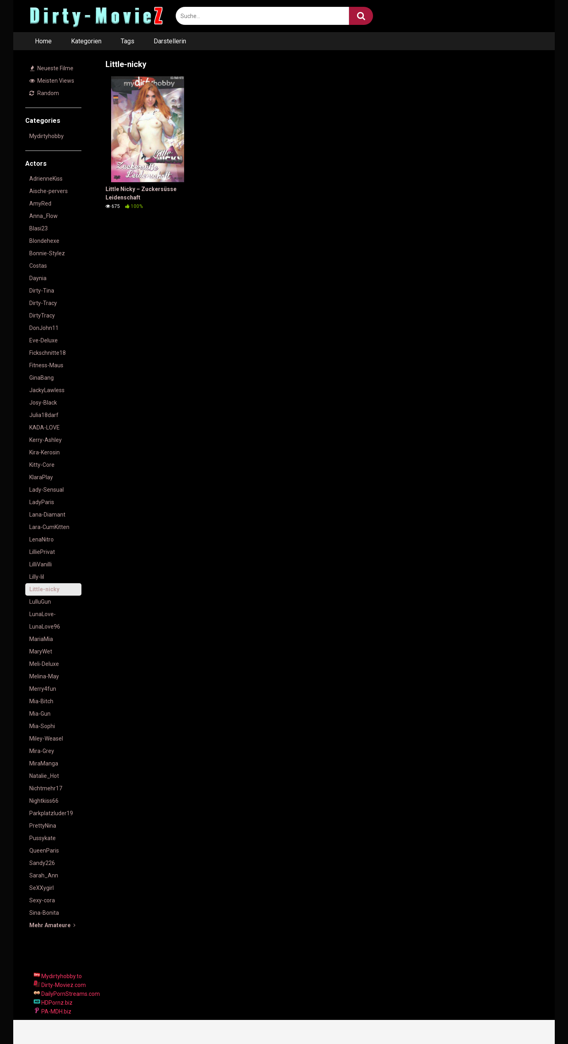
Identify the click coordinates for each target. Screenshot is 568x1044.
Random (44, 93)
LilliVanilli (40, 564)
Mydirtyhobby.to (58, 976)
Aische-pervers (48, 191)
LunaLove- (42, 614)
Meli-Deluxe (44, 664)
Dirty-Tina (41, 290)
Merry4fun (42, 689)
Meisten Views (51, 80)
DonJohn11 (44, 328)
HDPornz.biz (53, 1002)
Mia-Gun (40, 713)
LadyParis (41, 502)
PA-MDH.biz (52, 1011)
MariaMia (41, 639)
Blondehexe (44, 241)
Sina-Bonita (44, 913)
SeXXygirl (41, 888)
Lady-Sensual (46, 489)
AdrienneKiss (46, 178)
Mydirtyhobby (46, 136)
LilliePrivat (42, 552)
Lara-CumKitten (49, 527)
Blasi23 (38, 228)
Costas (38, 266)
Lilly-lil (36, 577)
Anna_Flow (43, 216)
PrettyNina (42, 825)
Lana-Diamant (47, 514)
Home (43, 41)
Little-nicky (44, 589)
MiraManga (43, 763)
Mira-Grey (41, 751)
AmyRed (40, 203)
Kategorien (86, 41)
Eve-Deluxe (43, 340)
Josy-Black (43, 402)
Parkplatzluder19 (51, 813)
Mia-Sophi (42, 726)
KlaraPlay (41, 477)
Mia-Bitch (41, 701)
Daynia (38, 278)
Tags (127, 41)
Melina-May (44, 676)
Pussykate (42, 838)
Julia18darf (44, 415)
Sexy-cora (42, 900)
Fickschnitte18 (47, 353)
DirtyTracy (42, 315)
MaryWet (40, 651)
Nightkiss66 (44, 801)
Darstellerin (170, 41)
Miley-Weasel (46, 738)
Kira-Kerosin (44, 452)
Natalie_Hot (44, 776)
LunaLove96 (44, 626)
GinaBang (41, 377)
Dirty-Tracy (43, 303)
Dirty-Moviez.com (60, 985)
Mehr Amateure (52, 925)
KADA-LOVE (44, 427)
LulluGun (40, 601)
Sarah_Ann (43, 875)
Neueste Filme (51, 68)
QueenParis (44, 850)
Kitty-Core (42, 465)
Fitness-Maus (46, 365)
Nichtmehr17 (45, 788)
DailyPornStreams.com (67, 994)
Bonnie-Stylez (47, 253)
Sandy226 (42, 863)
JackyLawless (47, 390)
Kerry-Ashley (45, 440)
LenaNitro (41, 539)
